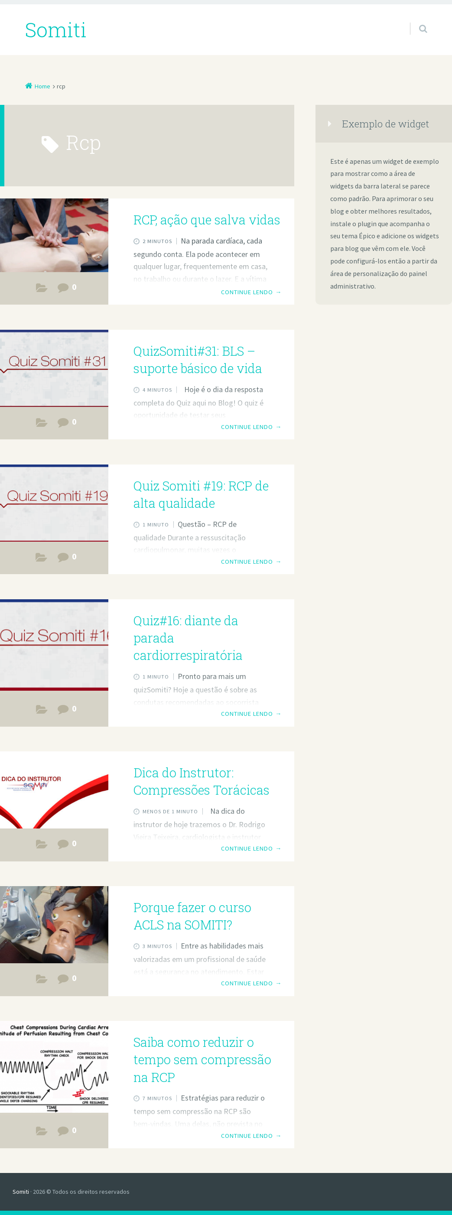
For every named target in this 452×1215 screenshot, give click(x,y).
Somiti (21, 1192)
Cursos (41, 981)
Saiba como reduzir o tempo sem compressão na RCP (202, 1059)
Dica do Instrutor (41, 560)
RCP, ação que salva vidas (206, 219)
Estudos (41, 290)
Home (42, 86)
